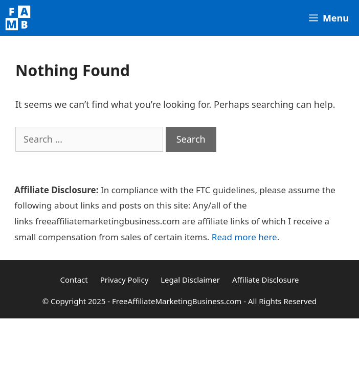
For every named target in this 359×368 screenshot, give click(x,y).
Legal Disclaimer (190, 279)
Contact (73, 279)
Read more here (244, 237)
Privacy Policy (124, 279)
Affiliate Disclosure (265, 279)
